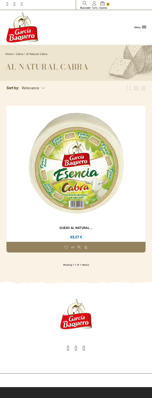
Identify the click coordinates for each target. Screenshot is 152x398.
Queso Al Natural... (76, 228)
